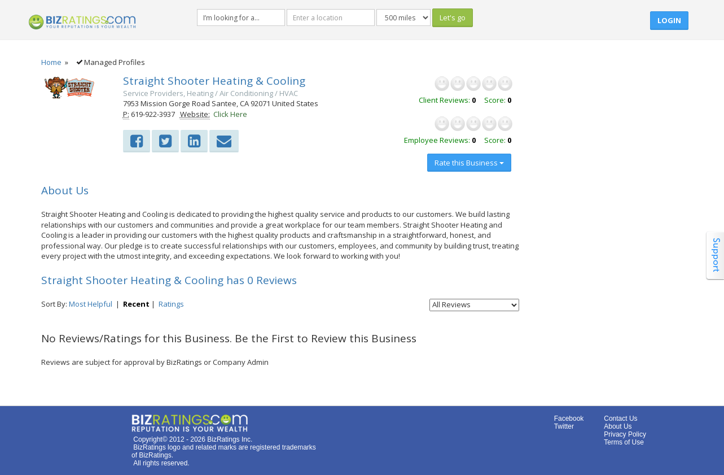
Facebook (569, 418)
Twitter (564, 426)
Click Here (230, 114)
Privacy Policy (625, 434)
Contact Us (620, 418)
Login (669, 20)
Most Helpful (90, 304)
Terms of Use (624, 442)
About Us (617, 426)
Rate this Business (469, 163)
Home (51, 62)
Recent (136, 304)
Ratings (171, 304)
